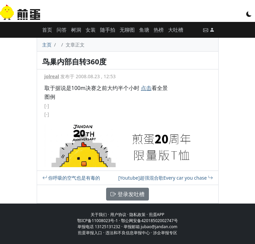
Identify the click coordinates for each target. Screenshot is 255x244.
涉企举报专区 (165, 233)
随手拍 (107, 29)
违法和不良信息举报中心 (127, 233)
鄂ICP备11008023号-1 (97, 220)
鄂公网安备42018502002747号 (149, 220)
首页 (47, 29)
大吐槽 (175, 29)
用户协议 (118, 214)
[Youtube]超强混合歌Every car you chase (165, 178)
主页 (47, 44)
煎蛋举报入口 (90, 233)
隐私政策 (137, 214)
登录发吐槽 (127, 194)
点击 (146, 88)
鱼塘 (144, 29)
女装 (91, 29)
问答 (62, 29)
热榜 (159, 29)
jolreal (51, 76)
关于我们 (99, 214)
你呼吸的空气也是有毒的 (71, 178)
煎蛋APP (156, 214)
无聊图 (127, 29)
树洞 (76, 29)
